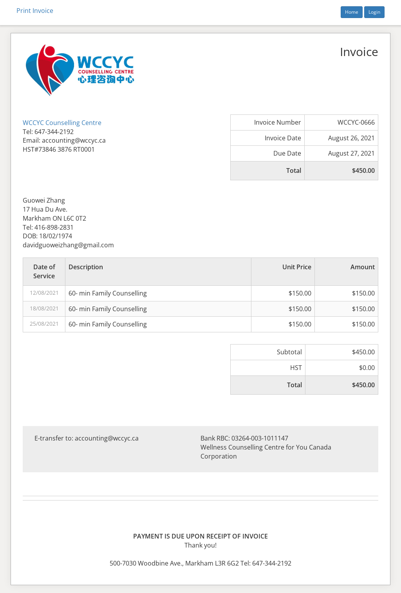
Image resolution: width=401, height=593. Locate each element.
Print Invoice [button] (34, 10)
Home (351, 12)
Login (374, 12)
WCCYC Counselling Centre (62, 122)
